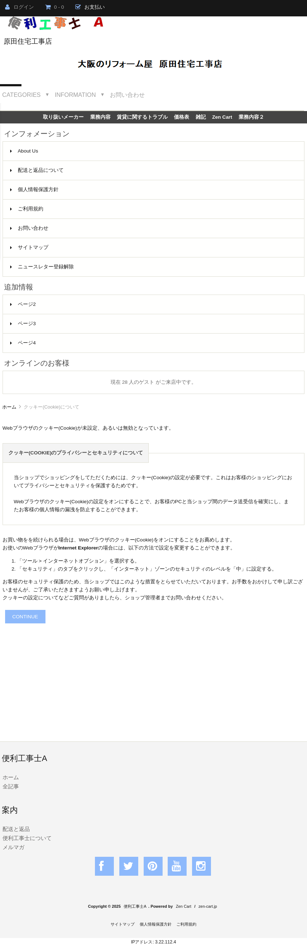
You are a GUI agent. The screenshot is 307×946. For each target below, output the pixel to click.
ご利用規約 (26, 209)
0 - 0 (54, 7)
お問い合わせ (127, 94)
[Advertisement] (153, 674)
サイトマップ (29, 247)
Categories (21, 94)
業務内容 (100, 117)
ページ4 (23, 343)
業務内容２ (251, 117)
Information (75, 94)
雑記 (201, 117)
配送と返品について (37, 170)
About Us (24, 151)
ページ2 (23, 304)
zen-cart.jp (208, 906)
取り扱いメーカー (63, 117)
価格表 (181, 117)
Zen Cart (222, 117)
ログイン (19, 7)
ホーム (9, 407)
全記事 (11, 786)
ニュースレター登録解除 (42, 266)
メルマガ (13, 847)
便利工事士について (27, 838)
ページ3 (23, 323)
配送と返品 (16, 829)
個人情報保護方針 (34, 189)
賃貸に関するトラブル (142, 117)
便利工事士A (135, 906)
